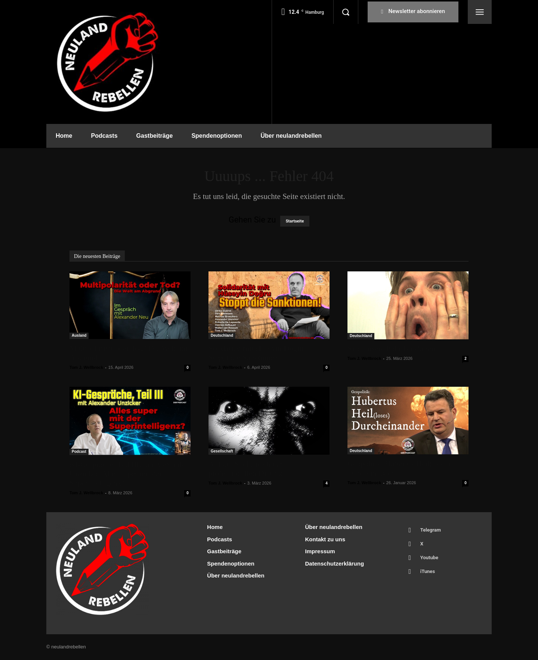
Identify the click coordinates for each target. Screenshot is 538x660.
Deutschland (222, 335)
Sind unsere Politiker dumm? (393, 348)
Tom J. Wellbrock (86, 367)
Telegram (430, 530)
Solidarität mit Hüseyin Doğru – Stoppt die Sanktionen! (259, 353)
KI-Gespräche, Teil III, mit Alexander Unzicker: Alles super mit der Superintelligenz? (128, 474)
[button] (346, 12)
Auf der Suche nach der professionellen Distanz (245, 469)
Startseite (295, 221)
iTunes (427, 571)
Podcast (79, 451)
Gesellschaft (222, 451)
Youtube (429, 557)
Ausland (79, 335)
